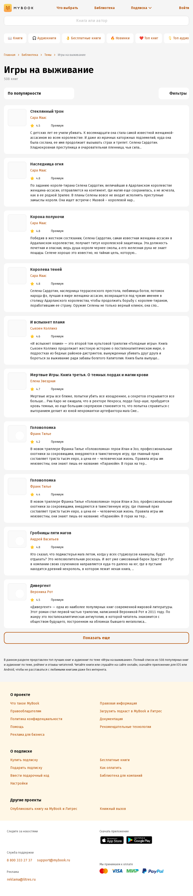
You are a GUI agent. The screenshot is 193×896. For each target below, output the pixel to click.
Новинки (123, 38)
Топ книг (151, 38)
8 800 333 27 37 (19, 860)
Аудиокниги (46, 38)
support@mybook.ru (53, 860)
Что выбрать (67, 8)
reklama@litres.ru (21, 879)
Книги (17, 38)
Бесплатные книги (86, 38)
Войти (184, 8)
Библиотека (104, 8)
